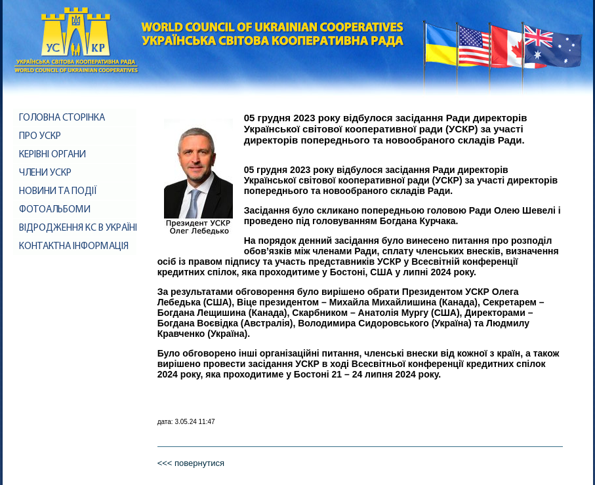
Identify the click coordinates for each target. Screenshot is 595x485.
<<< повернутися (190, 463)
